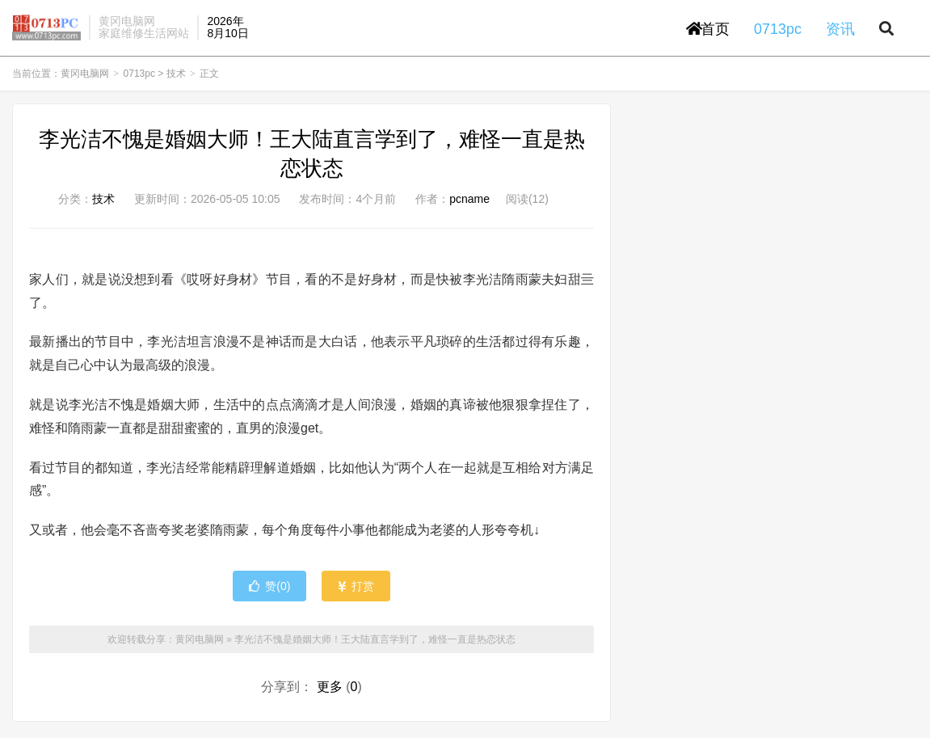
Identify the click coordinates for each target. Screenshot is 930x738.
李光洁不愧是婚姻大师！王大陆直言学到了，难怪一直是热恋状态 (374, 643)
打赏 (356, 590)
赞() (269, 590)
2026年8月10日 (227, 28)
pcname (469, 202)
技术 (176, 77)
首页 (708, 31)
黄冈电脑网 (46, 29)
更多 (330, 691)
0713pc (139, 77)
